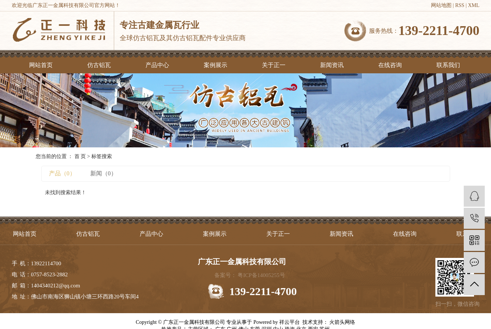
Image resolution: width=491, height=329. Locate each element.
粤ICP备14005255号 (261, 275)
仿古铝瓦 (99, 65)
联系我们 (448, 65)
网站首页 (41, 65)
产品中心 (157, 65)
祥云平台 (289, 322)
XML (473, 5)
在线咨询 (390, 65)
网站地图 (441, 5)
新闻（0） (103, 173)
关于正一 (273, 65)
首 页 (80, 156)
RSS (459, 5)
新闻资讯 (332, 65)
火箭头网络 (341, 322)
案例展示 (215, 65)
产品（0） (62, 173)
